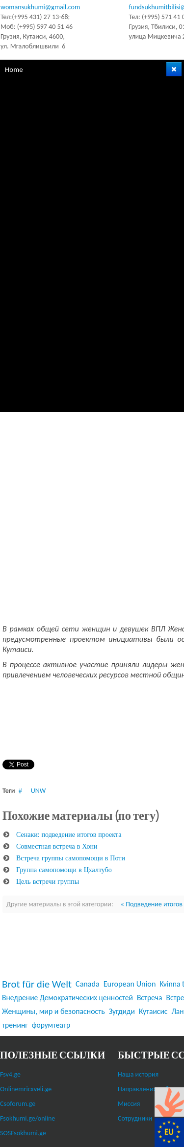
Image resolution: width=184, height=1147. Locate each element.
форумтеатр (51, 1025)
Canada (88, 984)
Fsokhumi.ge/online (27, 1118)
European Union (130, 984)
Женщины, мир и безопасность (53, 1011)
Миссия (129, 1104)
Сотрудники (135, 1118)
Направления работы (149, 1089)
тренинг (15, 1025)
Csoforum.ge (17, 1104)
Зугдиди (122, 1011)
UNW (38, 791)
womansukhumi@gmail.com (40, 7)
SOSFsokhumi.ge (23, 1133)
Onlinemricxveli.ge (26, 1089)
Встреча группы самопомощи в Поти (70, 858)
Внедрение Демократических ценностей (67, 997)
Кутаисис (153, 1011)
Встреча (149, 997)
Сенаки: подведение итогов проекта (68, 834)
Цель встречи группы (47, 881)
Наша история (138, 1074)
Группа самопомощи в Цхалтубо (64, 869)
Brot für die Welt (37, 984)
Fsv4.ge (10, 1074)
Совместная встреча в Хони (57, 846)
